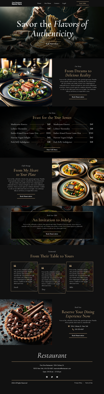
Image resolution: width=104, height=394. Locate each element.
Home (39, 3)
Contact (56, 3)
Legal (64, 3)
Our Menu (47, 3)
